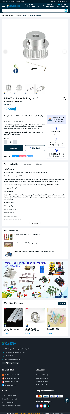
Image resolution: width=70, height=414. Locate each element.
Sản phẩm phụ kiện (15, 15)
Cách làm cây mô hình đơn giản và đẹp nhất (27, 234)
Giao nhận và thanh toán (10, 399)
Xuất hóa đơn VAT (41, 385)
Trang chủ (5, 15)
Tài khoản (50, 6)
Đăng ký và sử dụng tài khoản (11, 406)
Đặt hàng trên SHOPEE (12, 378)
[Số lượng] (10, 142)
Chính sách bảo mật (42, 375)
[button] (64, 51)
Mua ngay (13, 148)
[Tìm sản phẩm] (35, 10)
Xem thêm (62, 303)
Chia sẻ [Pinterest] (22, 156)
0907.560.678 (9, 356)
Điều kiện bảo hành (42, 381)
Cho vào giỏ (36, 148)
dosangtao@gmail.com (12, 359)
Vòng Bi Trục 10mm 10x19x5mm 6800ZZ (32, 330)
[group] (35, 51)
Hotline (34, 6)
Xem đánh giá (7, 104)
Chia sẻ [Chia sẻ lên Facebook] (15, 156)
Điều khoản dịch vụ (42, 378)
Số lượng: (6, 138)
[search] (66, 10)
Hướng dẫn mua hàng (9, 395)
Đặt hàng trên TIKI (10, 385)
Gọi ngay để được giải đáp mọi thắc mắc (58, 119)
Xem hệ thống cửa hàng (10, 363)
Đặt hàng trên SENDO (11, 382)
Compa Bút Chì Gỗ (53, 329)
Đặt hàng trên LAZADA (12, 375)
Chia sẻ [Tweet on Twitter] (30, 156)
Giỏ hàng (63, 6)
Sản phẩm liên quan (13, 303)
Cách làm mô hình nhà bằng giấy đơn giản (26, 243)
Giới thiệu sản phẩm (11, 230)
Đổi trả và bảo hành (8, 402)
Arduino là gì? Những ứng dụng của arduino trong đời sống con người (34, 251)
